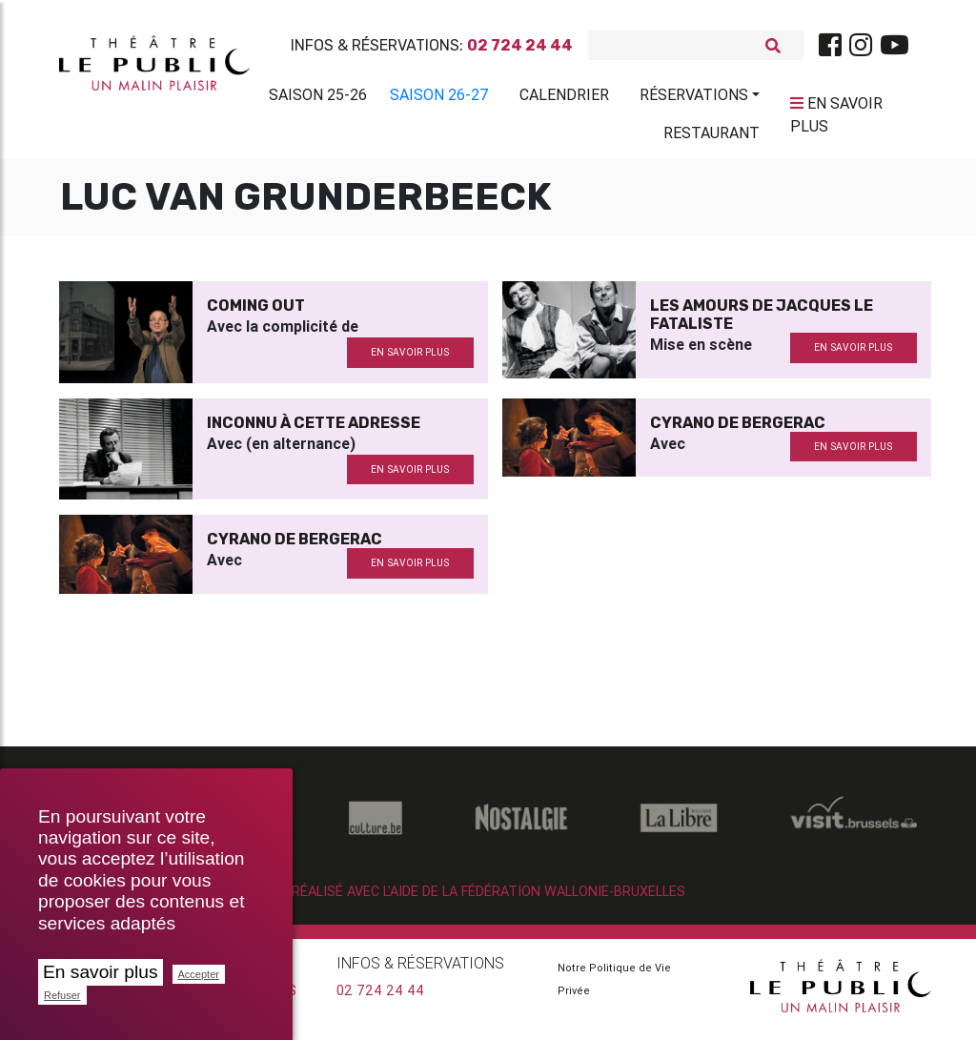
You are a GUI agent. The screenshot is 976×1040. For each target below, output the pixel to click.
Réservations (694, 98)
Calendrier (564, 98)
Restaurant (711, 136)
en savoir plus (410, 360)
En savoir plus (100, 972)
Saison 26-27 (439, 98)
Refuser (62, 995)
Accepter (198, 974)
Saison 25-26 (318, 98)
